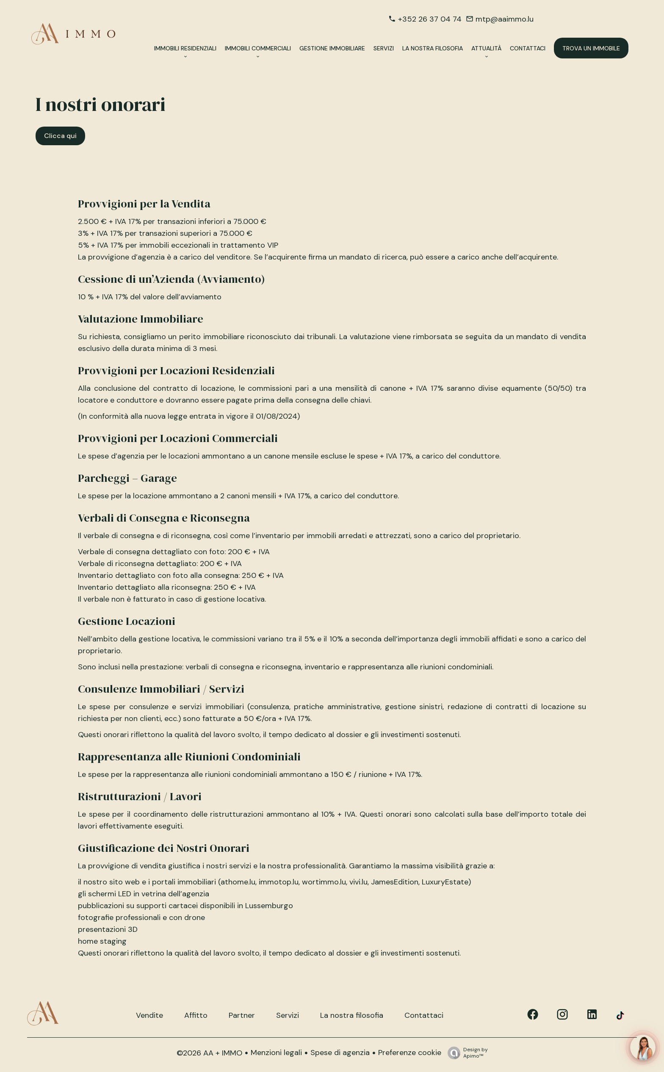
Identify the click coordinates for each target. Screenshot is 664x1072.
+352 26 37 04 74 (430, 19)
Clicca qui (60, 135)
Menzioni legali (276, 1052)
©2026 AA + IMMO (209, 1053)
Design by (465, 1052)
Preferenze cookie (409, 1052)
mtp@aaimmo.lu (505, 19)
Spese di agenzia (340, 1052)
